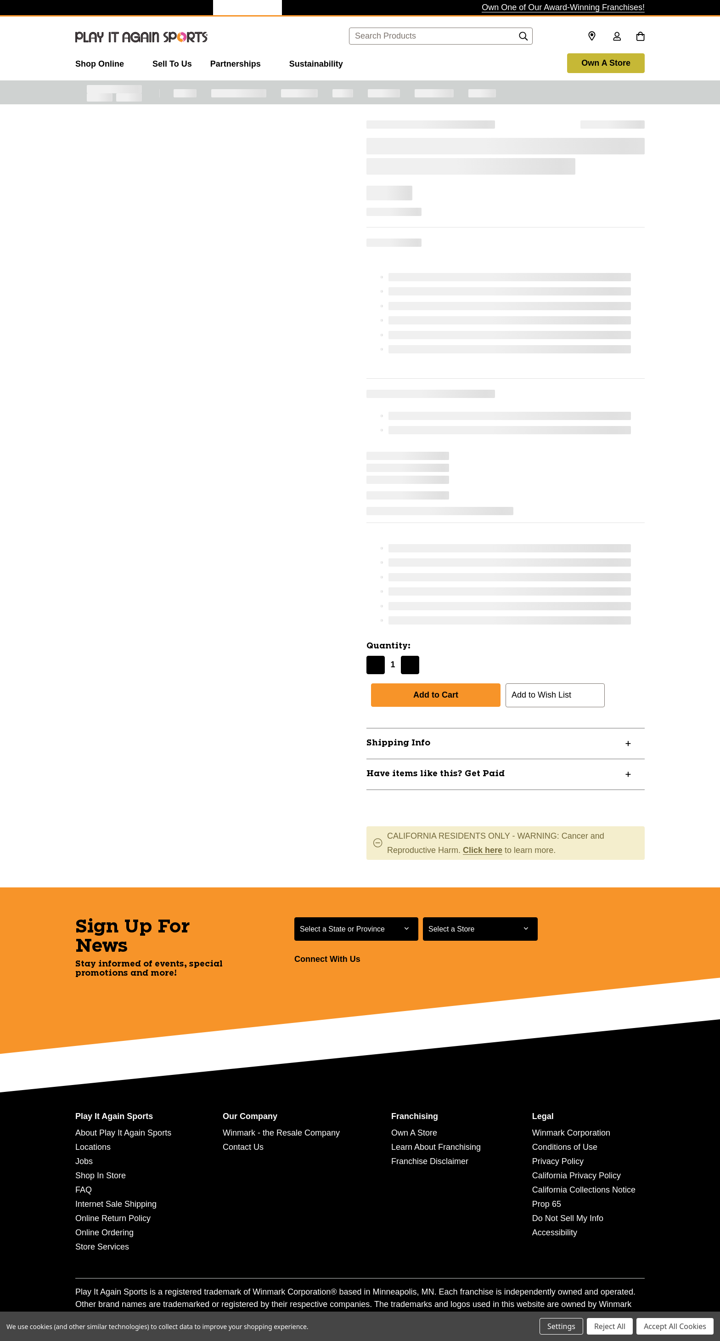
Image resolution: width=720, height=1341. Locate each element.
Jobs (84, 1161)
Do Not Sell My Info (567, 1218)
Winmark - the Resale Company (281, 1132)
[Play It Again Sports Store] (247, 7)
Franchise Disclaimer (429, 1161)
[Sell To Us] (172, 62)
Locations (93, 1147)
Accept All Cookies (675, 1326)
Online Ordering (104, 1232)
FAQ (83, 1189)
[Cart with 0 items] (640, 37)
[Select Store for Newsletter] (480, 929)
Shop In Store (100, 1175)
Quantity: (388, 646)
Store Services (102, 1246)
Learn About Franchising (436, 1147)
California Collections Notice (584, 1189)
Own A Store (605, 63)
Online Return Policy (113, 1218)
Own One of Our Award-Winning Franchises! (563, 7)
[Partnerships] (240, 62)
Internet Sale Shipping (116, 1204)
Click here (482, 850)
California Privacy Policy (576, 1175)
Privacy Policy (558, 1161)
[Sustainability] (316, 62)
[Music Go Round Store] (385, 7)
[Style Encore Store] (316, 7)
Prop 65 (546, 1204)
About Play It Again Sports (123, 1132)
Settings (561, 1326)
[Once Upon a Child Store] (178, 7)
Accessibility (554, 1232)
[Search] (523, 38)
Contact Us (243, 1147)
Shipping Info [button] (398, 743)
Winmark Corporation (571, 1132)
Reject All (609, 1326)
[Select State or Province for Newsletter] (356, 929)
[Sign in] (616, 37)
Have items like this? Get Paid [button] (435, 774)
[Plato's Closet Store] (109, 7)
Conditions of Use (564, 1147)
